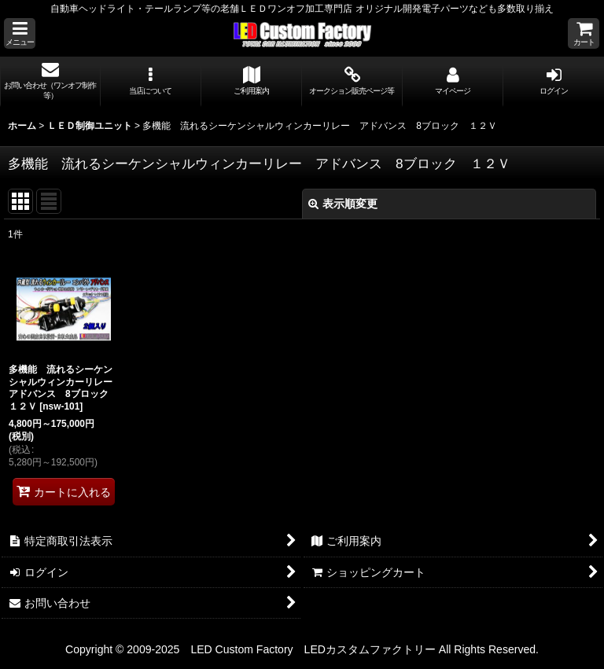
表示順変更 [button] (343, 203)
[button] (19, 33)
